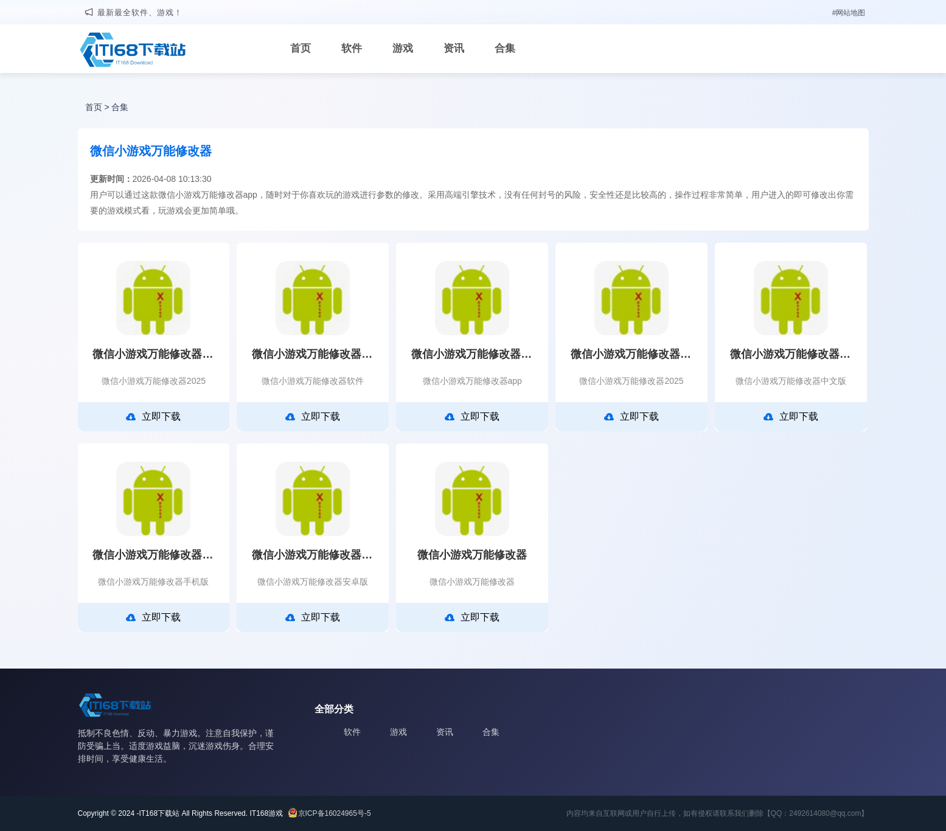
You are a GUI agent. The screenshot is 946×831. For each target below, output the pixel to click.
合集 (505, 48)
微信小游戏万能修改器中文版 (791, 354)
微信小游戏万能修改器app (472, 354)
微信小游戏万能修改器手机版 (153, 555)
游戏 (402, 48)
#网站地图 (849, 13)
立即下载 (153, 416)
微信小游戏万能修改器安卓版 (313, 555)
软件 (351, 48)
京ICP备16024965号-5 (334, 813)
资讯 (453, 48)
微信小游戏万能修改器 (472, 555)
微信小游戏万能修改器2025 (153, 354)
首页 (300, 48)
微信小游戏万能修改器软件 (313, 354)
